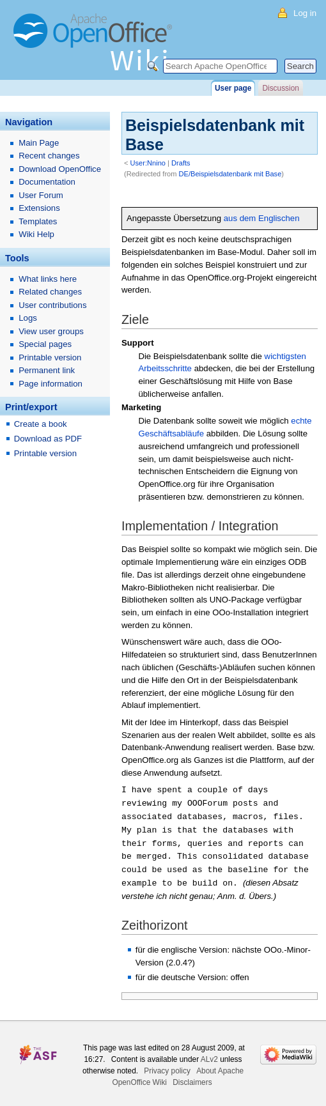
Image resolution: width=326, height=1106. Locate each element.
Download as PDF (48, 438)
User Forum (41, 195)
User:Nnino (148, 163)
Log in (304, 13)
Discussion (280, 88)
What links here (48, 279)
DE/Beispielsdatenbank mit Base (230, 174)
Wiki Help (36, 234)
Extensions (39, 208)
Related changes (50, 291)
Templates (38, 221)
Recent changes (49, 155)
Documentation (47, 182)
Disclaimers (192, 1077)
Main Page (39, 143)
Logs (28, 318)
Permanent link (47, 370)
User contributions (52, 305)
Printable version (50, 357)
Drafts (180, 163)
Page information (50, 383)
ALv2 (209, 1054)
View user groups (51, 331)
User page (233, 88)
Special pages (45, 344)
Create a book (40, 424)
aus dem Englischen (262, 218)
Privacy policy (167, 1065)
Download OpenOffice (60, 169)
